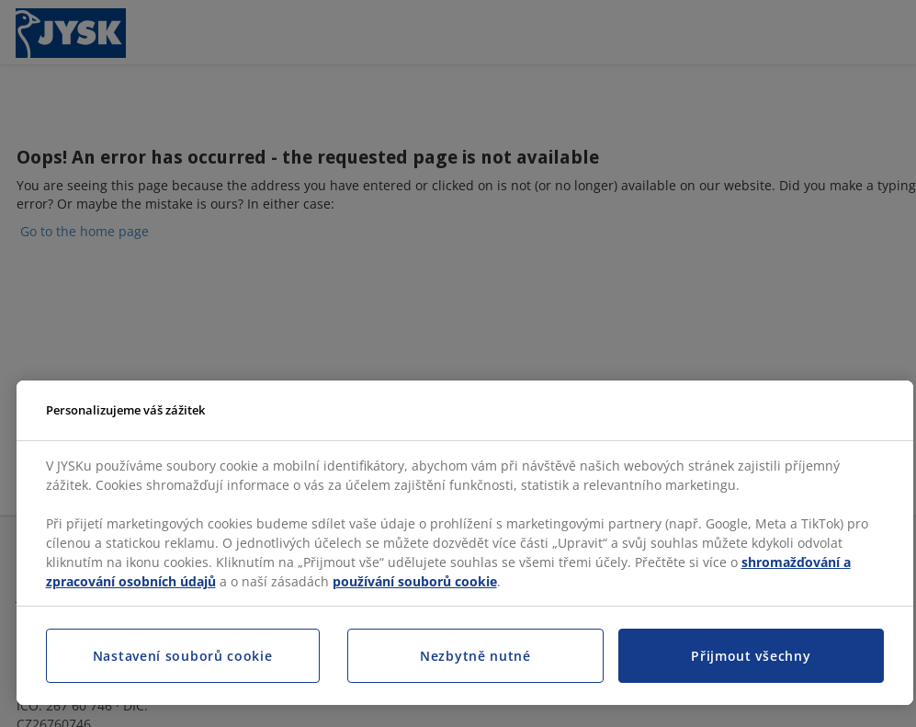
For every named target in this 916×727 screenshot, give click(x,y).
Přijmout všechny (750, 656)
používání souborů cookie (415, 581)
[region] (465, 543)
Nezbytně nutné (475, 656)
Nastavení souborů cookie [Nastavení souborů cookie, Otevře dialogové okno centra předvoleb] (183, 656)
